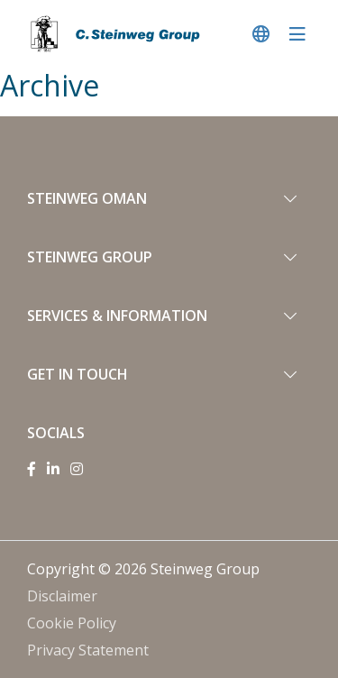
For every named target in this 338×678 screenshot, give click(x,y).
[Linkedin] (53, 468)
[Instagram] (76, 468)
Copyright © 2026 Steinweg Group (143, 569)
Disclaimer (62, 596)
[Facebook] (31, 468)
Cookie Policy (71, 623)
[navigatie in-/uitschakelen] (297, 34)
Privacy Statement (88, 650)
